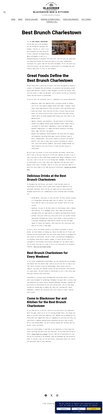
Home (13, 19)
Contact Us (52, 21)
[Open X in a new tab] (51, 395)
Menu (20, 19)
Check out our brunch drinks (42, 246)
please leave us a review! (40, 334)
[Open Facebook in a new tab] (45, 395)
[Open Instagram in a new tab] (57, 395)
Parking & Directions (50, 19)
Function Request (71, 19)
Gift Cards (86, 19)
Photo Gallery (31, 19)
